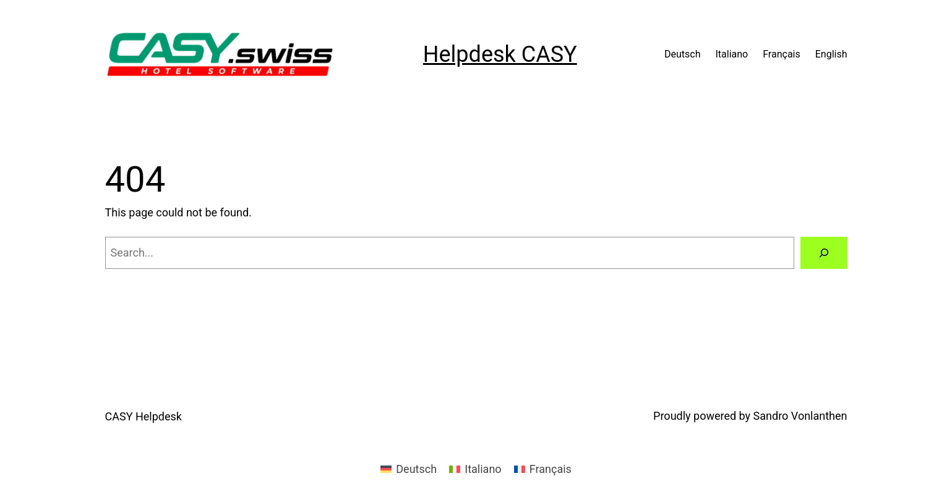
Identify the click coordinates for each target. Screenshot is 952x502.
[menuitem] (408, 469)
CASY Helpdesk (143, 416)
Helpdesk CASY (500, 54)
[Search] (823, 253)
